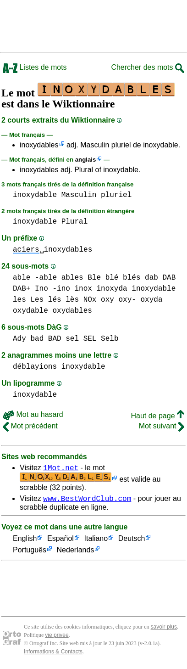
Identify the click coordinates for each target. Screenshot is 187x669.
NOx (90, 300)
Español (60, 541)
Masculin (79, 195)
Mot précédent (30, 426)
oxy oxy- (118, 300)
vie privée (56, 638)
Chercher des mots (147, 67)
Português (29, 553)
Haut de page (157, 416)
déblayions (35, 367)
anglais (85, 159)
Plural (74, 222)
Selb (109, 339)
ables (72, 278)
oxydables (72, 311)
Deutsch (131, 541)
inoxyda (111, 289)
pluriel (116, 195)
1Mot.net (60, 469)
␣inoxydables (52, 250)
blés (131, 278)
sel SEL (81, 339)
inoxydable (35, 195)
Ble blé (103, 278)
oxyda (151, 300)
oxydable (30, 311)
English (25, 541)
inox (83, 289)
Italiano (96, 541)
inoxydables (39, 145)
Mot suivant (161, 426)
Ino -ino (52, 289)
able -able (35, 278)
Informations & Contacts (53, 654)
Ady (19, 339)
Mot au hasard (33, 414)
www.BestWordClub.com (87, 501)
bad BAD (45, 339)
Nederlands (75, 553)
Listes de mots (35, 67)
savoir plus (164, 629)
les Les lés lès (46, 300)
